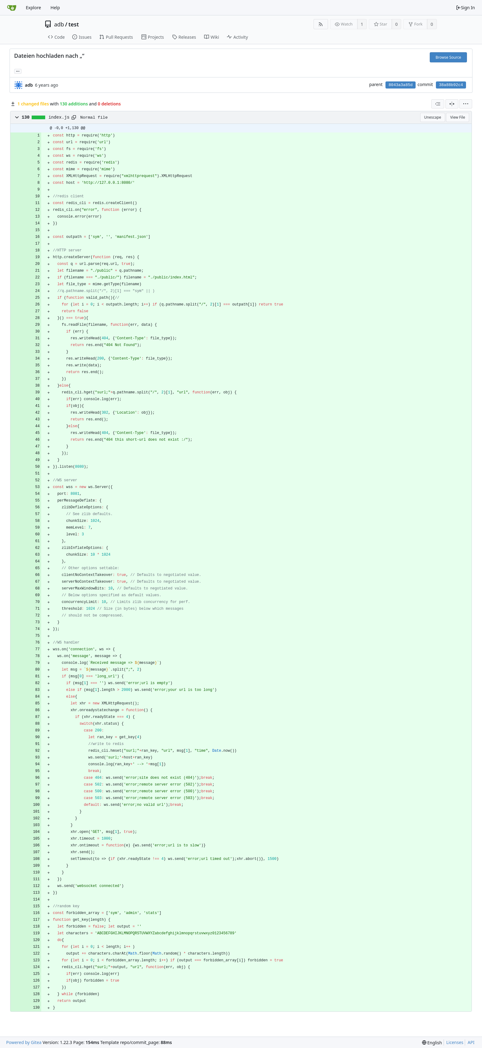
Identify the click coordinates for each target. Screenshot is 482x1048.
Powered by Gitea (23, 1042)
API (471, 1042)
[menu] (465, 103)
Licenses (455, 1042)
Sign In (465, 7)
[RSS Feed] (321, 24)
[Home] (11, 7)
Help (55, 7)
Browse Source (448, 57)
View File (457, 117)
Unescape (432, 117)
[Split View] (451, 103)
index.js (59, 117)
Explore (33, 7)
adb (59, 24)
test (73, 24)
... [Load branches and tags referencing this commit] (18, 71)
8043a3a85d (401, 85)
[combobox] (437, 103)
